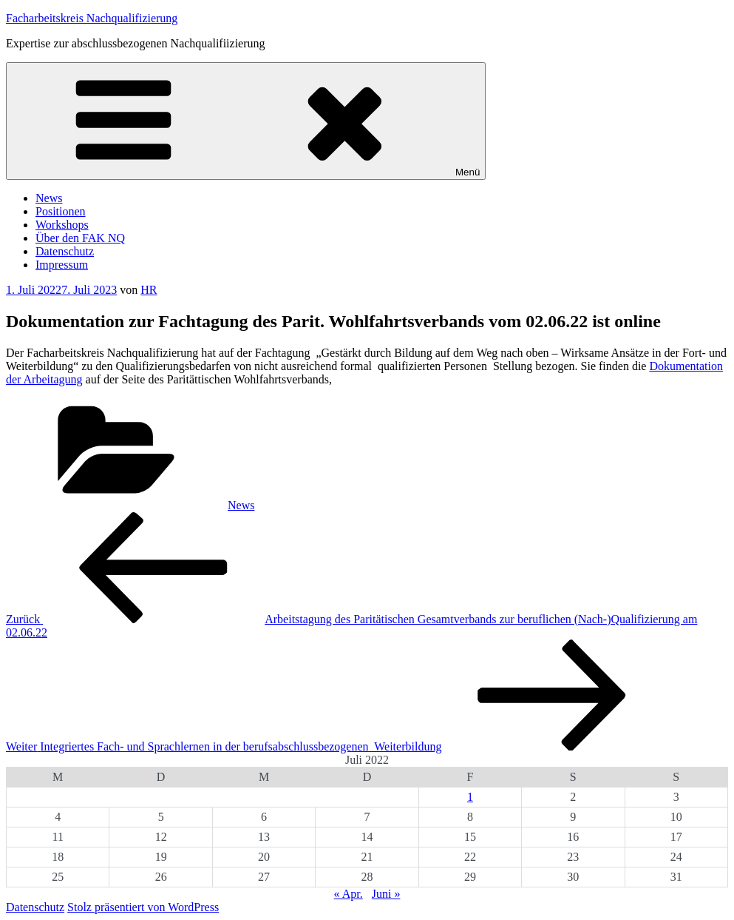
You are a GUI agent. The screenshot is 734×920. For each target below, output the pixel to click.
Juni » (386, 893)
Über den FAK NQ (80, 238)
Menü (246, 121)
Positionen (60, 211)
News (48, 198)
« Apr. (348, 893)
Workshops (62, 224)
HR (148, 289)
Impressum (61, 264)
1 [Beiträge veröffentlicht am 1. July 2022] (470, 796)
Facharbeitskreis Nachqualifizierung (91, 18)
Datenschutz (64, 251)
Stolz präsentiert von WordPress (143, 907)
